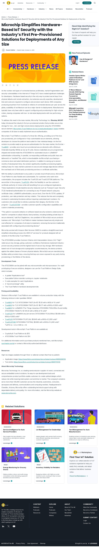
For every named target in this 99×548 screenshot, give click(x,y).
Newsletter (79, 9)
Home (51, 507)
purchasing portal (8, 343)
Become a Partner (89, 513)
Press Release (12, 17)
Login (85, 520)
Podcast (89, 9)
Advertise (20, 3)
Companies (52, 513)
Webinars (36, 507)
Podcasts (36, 510)
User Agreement (32, 543)
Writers (51, 515)
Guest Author (10, 50)
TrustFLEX (25, 182)
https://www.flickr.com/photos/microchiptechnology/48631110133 (37, 362)
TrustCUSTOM (14, 205)
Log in (77, 3)
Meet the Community (90, 507)
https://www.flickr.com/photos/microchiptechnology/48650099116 (42, 359)
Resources (36, 513)
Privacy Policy (20, 543)
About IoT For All (70, 507)
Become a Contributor (90, 510)
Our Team (68, 510)
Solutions (69, 9)
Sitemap (42, 543)
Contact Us (87, 523)
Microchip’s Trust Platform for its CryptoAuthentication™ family (35, 129)
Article (4, 17)
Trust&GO (5, 147)
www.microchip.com (9, 393)
